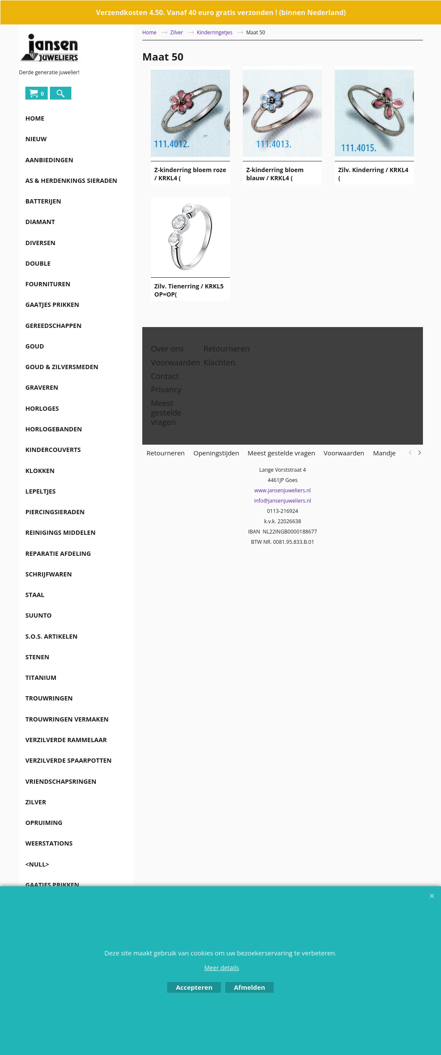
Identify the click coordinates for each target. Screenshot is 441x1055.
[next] (419, 453)
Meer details (221, 968)
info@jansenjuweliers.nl (282, 500)
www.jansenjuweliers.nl (282, 490)
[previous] (410, 453)
